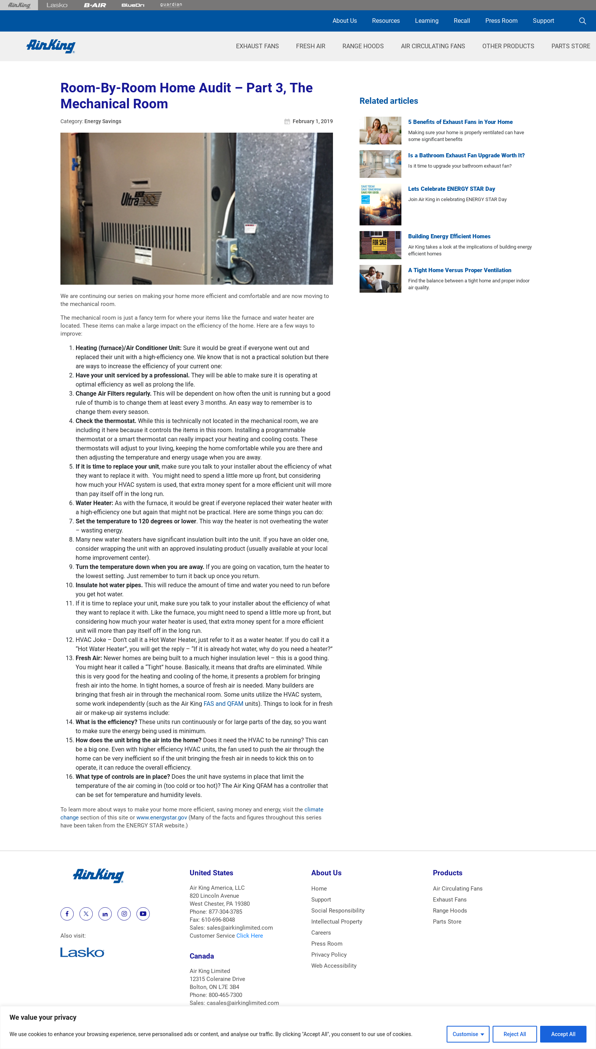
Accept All (563, 1034)
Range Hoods (363, 46)
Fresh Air (310, 46)
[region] (298, 1027)
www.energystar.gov (161, 817)
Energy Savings (102, 121)
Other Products (508, 46)
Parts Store (571, 46)
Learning (427, 20)
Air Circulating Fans (433, 46)
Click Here (249, 935)
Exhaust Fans (257, 46)
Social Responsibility (338, 910)
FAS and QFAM (224, 703)
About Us (345, 20)
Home (319, 888)
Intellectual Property (336, 921)
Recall (462, 20)
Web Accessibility (334, 965)
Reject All (515, 1034)
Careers (321, 932)
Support (543, 20)
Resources (386, 20)
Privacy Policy (329, 954)
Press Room (501, 20)
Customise (465, 1034)
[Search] (582, 21)
